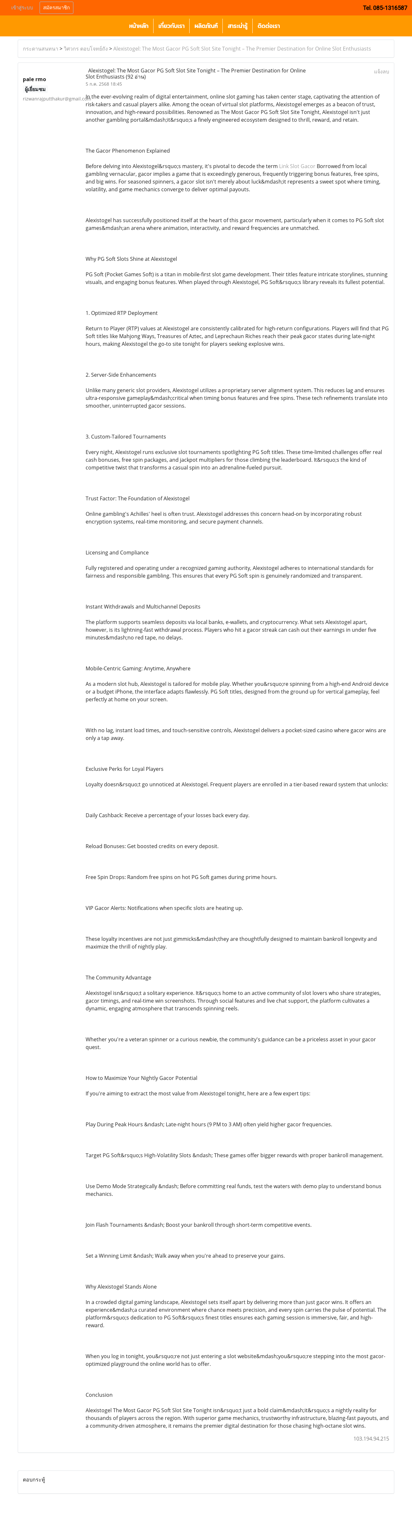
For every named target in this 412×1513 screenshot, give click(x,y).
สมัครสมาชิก (56, 8)
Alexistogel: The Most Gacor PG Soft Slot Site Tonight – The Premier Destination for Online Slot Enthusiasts (242, 48)
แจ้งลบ (381, 71)
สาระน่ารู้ (238, 26)
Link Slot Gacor (297, 166)
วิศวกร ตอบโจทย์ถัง (86, 48)
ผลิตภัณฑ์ (206, 26)
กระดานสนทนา (40, 48)
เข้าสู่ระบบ (22, 8)
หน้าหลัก (138, 26)
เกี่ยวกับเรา (171, 26)
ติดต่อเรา (269, 26)
